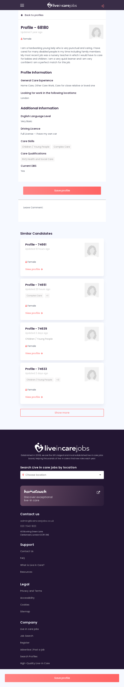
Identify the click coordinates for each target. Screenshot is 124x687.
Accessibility (27, 597)
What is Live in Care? (32, 565)
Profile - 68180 (34, 27)
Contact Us (27, 551)
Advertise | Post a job (32, 649)
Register (25, 642)
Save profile (62, 678)
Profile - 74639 (36, 329)
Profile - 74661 (35, 244)
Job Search (26, 635)
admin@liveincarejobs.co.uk (37, 521)
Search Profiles (29, 656)
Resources (26, 572)
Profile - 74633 (36, 369)
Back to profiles (32, 15)
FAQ (22, 558)
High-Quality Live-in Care (35, 663)
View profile (34, 269)
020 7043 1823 (28, 526)
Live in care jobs (29, 629)
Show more (62, 413)
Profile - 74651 (35, 285)
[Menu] (22, 5)
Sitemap (25, 611)
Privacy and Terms (31, 590)
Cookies (25, 604)
